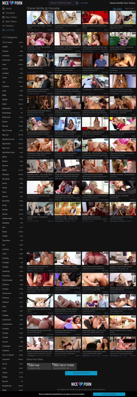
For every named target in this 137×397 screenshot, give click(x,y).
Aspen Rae (85, 355)
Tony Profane (59, 115)
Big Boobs (6, 144)
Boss (4, 192)
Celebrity (6, 271)
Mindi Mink (58, 93)
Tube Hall (39, 366)
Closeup (5, 298)
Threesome (45, 157)
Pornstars (10, 13)
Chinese (5, 284)
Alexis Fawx (31, 157)
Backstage (6, 113)
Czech (4, 373)
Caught (5, 267)
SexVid (78, 157)
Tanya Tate (30, 51)
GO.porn (50, 221)
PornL (134, 115)
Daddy (4, 377)
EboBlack (133, 200)
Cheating (6, 276)
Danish (5, 381)
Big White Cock (8, 152)
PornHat (50, 313)
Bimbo (5, 161)
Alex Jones (113, 72)
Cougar (5, 333)
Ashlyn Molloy (86, 178)
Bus (3, 227)
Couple (5, 337)
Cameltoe (6, 240)
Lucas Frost (86, 334)
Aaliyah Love (114, 270)
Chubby (5, 289)
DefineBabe (104, 200)
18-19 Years (7, 42)
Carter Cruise (114, 355)
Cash (4, 254)
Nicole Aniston (114, 157)
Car (3, 245)
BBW (4, 95)
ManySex (50, 72)
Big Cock (5, 148)
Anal (4, 64)
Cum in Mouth (8, 355)
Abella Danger (59, 178)
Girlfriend (129, 221)
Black (4, 170)
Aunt (4, 91)
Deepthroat (6, 386)
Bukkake (5, 223)
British (5, 210)
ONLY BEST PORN (64, 366)
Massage (30, 30)
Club (4, 307)
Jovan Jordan (59, 313)
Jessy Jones (59, 72)
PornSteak (50, 334)
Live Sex (10, 30)
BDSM (4, 100)
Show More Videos (81, 373)
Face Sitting (124, 93)
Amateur (6, 56)
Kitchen (74, 72)
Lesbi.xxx (133, 270)
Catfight (5, 262)
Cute (4, 368)
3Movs (134, 51)
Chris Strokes (59, 157)
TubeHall (77, 51)
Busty (4, 232)
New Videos (11, 17)
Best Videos (11, 21)
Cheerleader (7, 280)
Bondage (6, 179)
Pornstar (127, 72)
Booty (4, 188)
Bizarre (5, 166)
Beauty (5, 126)
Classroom (6, 293)
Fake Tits (117, 200)
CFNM (4, 236)
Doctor (66, 136)
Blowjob (5, 174)
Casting (5, 258)
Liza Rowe (121, 221)
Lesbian (43, 51)
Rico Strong (113, 221)
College (5, 315)
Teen (98, 355)
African (5, 51)
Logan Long (58, 270)
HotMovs (50, 51)
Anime (5, 69)
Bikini (4, 157)
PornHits (77, 115)
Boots (4, 183)
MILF (111, 30)
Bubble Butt (7, 218)
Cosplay (5, 329)
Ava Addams (86, 200)
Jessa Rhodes (114, 93)
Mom (112, 51)
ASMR (4, 47)
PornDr (106, 157)
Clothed (5, 302)
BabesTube (104, 51)
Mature (127, 334)
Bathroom (6, 117)
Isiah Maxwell (31, 355)
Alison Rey (85, 115)
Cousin (5, 342)
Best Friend (7, 130)
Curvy (4, 364)
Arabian (5, 73)
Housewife (67, 72)
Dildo (4, 390)
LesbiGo (50, 115)
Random (10, 25)
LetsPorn (133, 72)
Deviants (50, 30)
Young (70, 200)
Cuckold (5, 351)
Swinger (85, 72)
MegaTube (132, 30)
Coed (4, 311)
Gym (128, 157)
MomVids (105, 72)
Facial (93, 334)
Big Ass (5, 135)
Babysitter (6, 108)
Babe (4, 104)
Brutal (4, 214)
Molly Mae (30, 115)
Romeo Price (86, 313)
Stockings (58, 30)
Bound (5, 196)
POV (62, 51)
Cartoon (5, 249)
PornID (134, 136)
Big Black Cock (8, 139)
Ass (3, 82)
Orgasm (85, 292)
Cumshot (6, 359)
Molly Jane (58, 200)
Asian (4, 78)
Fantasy (66, 270)
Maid (120, 270)
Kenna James (31, 292)
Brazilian (6, 201)
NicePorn (12, 3)
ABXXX (78, 30)
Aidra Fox (30, 270)
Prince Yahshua (115, 313)
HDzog (78, 93)
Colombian (6, 320)
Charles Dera (59, 136)
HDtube (78, 136)
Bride (4, 205)
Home (8, 8)
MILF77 (133, 178)
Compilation (7, 324)
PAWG (73, 221)
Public (65, 200)
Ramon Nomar (87, 157)
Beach (4, 122)
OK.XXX (105, 93)
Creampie (6, 346)
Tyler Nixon (30, 178)
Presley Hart (114, 292)
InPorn (106, 30)
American (6, 60)
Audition (5, 86)
